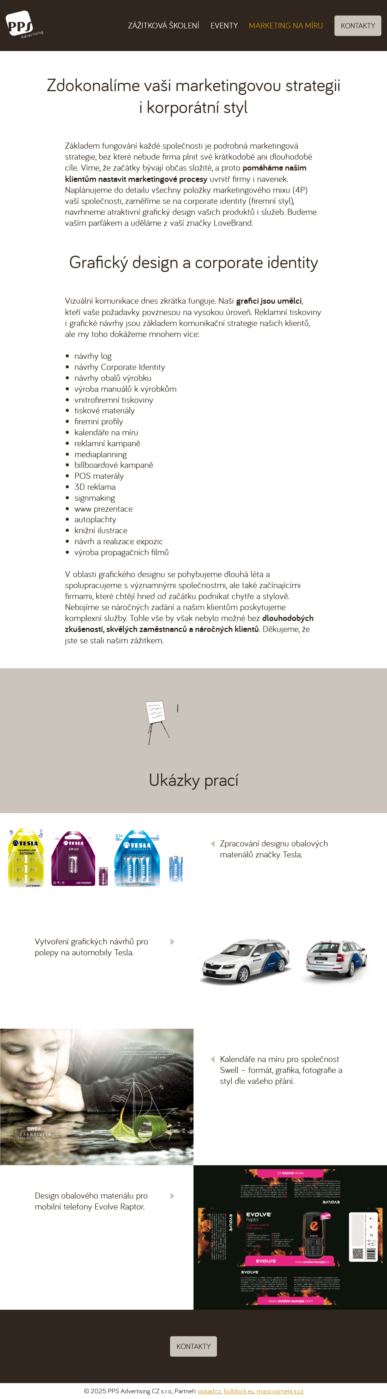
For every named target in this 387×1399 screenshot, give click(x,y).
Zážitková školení (163, 25)
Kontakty (358, 25)
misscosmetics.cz (280, 1391)
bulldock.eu (239, 1391)
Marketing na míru (286, 25)
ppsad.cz (209, 1391)
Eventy (224, 25)
